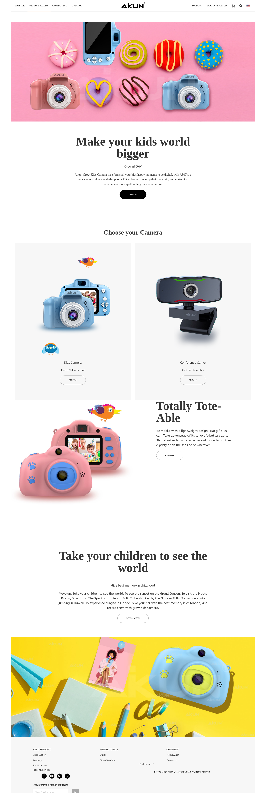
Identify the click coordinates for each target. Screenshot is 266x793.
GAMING (77, 5)
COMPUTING (60, 5)
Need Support (39, 756)
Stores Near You (107, 762)
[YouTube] (51, 777)
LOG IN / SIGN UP (217, 5)
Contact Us (172, 762)
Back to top (144, 766)
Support (197, 5)
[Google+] (59, 777)
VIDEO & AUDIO (39, 5)
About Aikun (173, 756)
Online (103, 756)
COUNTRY (248, 6)
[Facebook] (44, 777)
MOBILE (20, 5)
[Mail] (67, 777)
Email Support (40, 767)
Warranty (37, 762)
